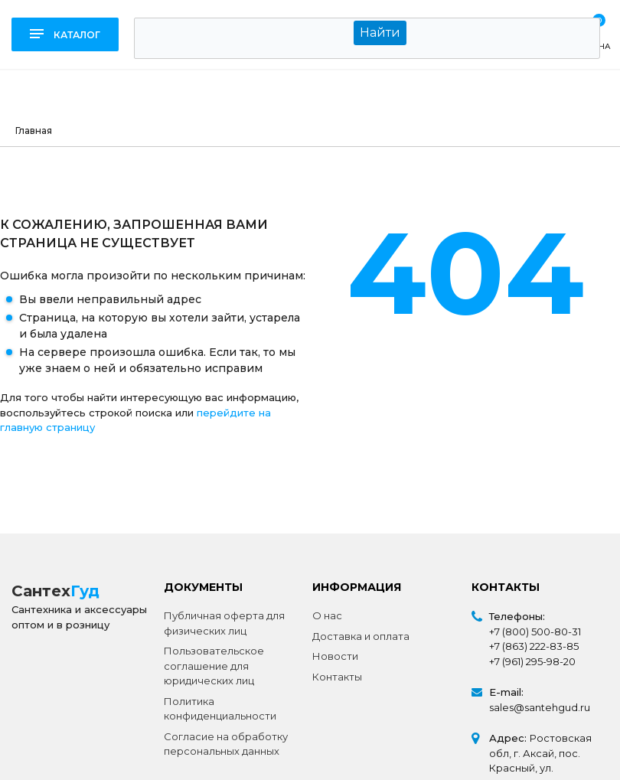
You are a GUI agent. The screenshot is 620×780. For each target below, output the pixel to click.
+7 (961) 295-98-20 (532, 661)
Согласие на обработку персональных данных (226, 744)
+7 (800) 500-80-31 (535, 631)
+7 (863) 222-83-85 (534, 646)
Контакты (337, 677)
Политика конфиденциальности (220, 709)
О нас (327, 615)
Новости (335, 656)
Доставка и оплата (361, 636)
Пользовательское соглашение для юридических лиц (214, 666)
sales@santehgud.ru (539, 707)
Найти (380, 32)
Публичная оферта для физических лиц (224, 623)
